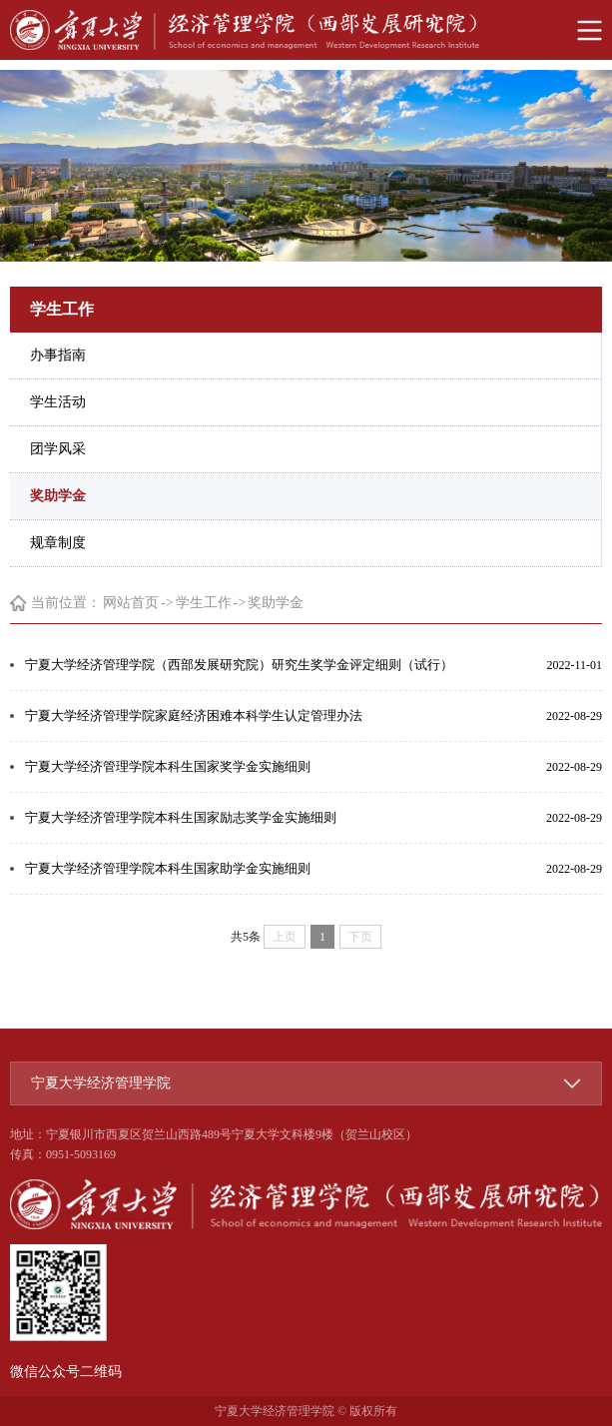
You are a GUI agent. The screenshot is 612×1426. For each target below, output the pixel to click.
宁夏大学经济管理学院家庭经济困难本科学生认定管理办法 (193, 715)
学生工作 (204, 602)
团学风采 (58, 448)
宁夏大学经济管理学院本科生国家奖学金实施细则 (167, 766)
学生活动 (58, 401)
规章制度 (58, 542)
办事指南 (58, 355)
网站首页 (131, 602)
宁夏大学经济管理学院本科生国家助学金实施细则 (167, 868)
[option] (306, 166)
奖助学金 (58, 495)
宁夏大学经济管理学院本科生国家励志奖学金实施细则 (180, 817)
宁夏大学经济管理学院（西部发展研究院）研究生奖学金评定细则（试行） (239, 664)
